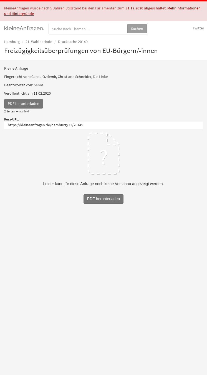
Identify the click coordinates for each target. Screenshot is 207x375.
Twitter (198, 28)
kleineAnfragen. (24, 28)
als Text (24, 111)
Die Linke (100, 76)
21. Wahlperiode (39, 41)
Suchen (137, 28)
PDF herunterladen (23, 103)
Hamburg (12, 41)
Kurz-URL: (11, 119)
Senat (38, 84)
